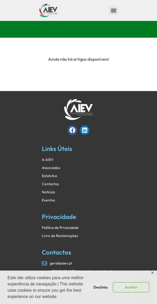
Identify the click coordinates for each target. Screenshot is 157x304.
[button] (113, 10)
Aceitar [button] (131, 287)
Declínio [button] (100, 287)
